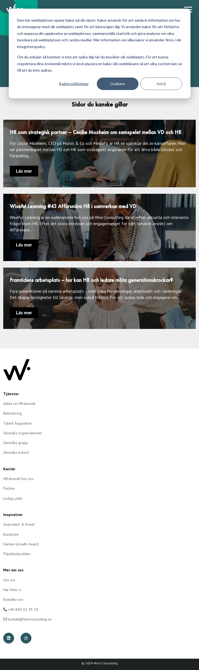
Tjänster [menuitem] (11, 393)
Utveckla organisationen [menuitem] (22, 433)
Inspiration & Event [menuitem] (18, 524)
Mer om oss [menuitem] (13, 570)
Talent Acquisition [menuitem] (17, 423)
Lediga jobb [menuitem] (12, 498)
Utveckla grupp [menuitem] (15, 442)
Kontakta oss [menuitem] (13, 599)
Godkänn (117, 83)
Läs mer (24, 171)
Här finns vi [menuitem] (12, 589)
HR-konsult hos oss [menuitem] (18, 478)
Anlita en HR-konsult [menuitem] (19, 403)
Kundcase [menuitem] (11, 534)
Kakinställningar (74, 83)
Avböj (161, 83)
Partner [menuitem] (9, 488)
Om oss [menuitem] (9, 580)
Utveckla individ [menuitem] (16, 452)
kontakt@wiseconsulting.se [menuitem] (27, 619)
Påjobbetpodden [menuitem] (17, 553)
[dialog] (99, 53)
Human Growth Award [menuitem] (20, 544)
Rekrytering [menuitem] (12, 413)
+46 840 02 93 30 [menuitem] (20, 609)
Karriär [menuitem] (9, 468)
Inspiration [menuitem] (12, 514)
